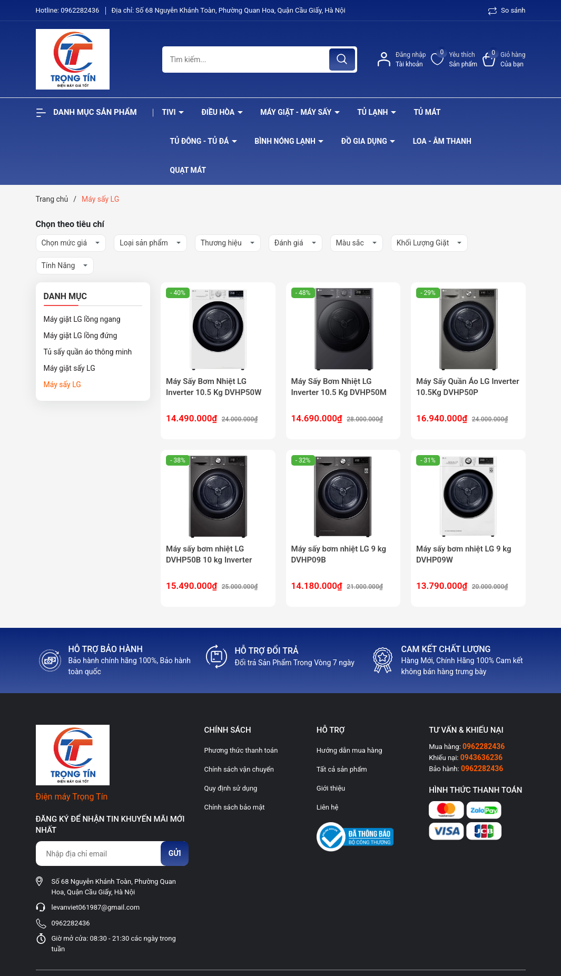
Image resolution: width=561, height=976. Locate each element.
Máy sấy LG (62, 384)
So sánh (507, 10)
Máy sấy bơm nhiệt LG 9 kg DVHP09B (339, 554)
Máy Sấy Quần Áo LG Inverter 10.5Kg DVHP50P (467, 387)
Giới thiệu (331, 788)
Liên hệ (328, 807)
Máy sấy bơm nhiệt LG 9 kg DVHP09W (463, 554)
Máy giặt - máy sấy (296, 112)
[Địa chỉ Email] (112, 853)
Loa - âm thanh (442, 141)
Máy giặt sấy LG (69, 368)
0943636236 (481, 757)
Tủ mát (427, 112)
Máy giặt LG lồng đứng (80, 335)
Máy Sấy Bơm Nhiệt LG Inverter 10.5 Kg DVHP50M (339, 387)
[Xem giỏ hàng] (504, 59)
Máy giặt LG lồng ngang (82, 319)
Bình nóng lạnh (285, 141)
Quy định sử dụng (230, 788)
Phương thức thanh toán (241, 750)
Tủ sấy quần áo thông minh (88, 352)
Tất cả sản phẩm (342, 769)
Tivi (170, 112)
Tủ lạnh (373, 112)
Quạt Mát (188, 170)
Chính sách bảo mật (234, 807)
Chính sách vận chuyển (238, 769)
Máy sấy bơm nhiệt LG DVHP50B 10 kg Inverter (209, 554)
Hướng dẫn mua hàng (349, 750)
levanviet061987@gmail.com (96, 907)
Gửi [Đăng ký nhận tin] (175, 853)
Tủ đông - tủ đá (200, 141)
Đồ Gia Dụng (365, 141)
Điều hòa (218, 112)
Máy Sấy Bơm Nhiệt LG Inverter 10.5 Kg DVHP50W (213, 387)
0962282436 (81, 10)
